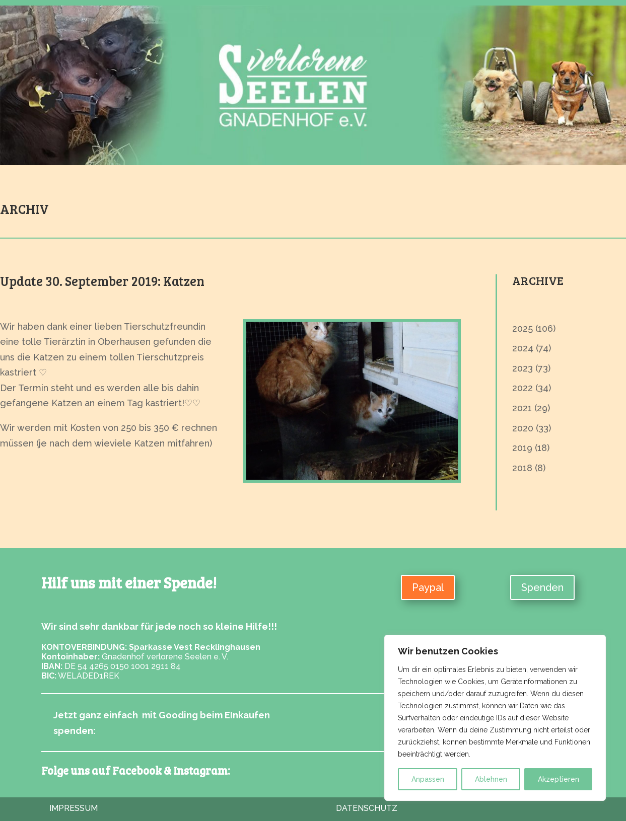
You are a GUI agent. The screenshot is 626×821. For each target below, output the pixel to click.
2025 (522, 328)
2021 (522, 408)
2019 (522, 447)
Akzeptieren (558, 779)
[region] (495, 718)
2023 (522, 368)
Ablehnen (491, 779)
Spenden (542, 587)
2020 (522, 428)
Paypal (428, 587)
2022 (522, 388)
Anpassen (427, 779)
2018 (522, 468)
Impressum (73, 808)
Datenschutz (366, 808)
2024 (522, 348)
